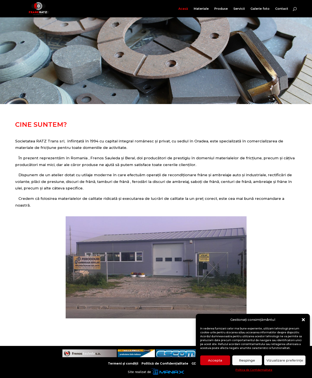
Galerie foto (260, 9)
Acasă (183, 9)
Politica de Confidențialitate (254, 369)
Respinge (247, 360)
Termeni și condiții (123, 363)
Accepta (215, 360)
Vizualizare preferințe (284, 360)
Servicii (239, 9)
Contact (281, 9)
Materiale (201, 9)
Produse (221, 9)
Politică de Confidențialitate (164, 363)
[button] (303, 320)
